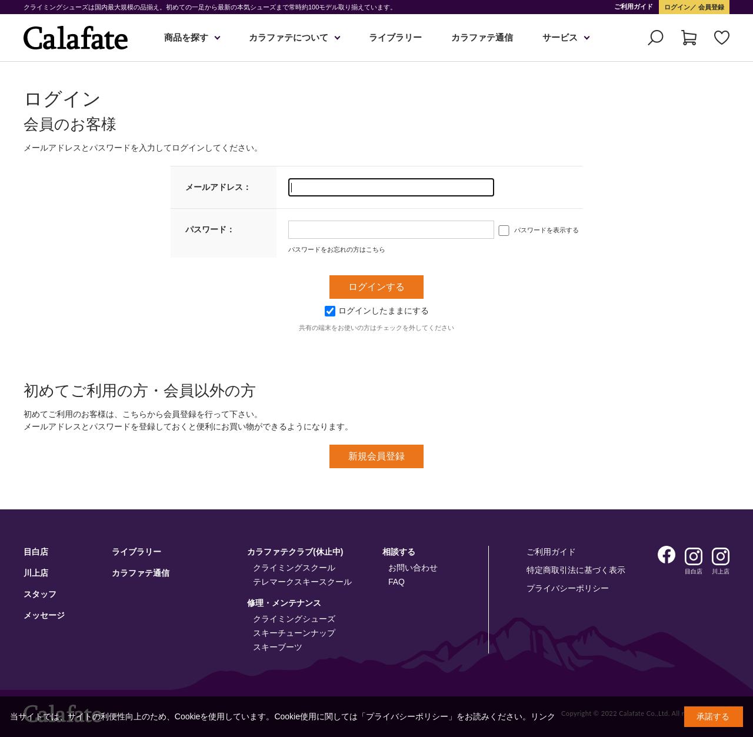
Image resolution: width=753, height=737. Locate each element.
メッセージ (44, 615)
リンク (543, 716)
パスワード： (210, 229)
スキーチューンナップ (294, 633)
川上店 (36, 573)
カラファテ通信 (482, 37)
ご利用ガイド (633, 6)
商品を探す (186, 37)
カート (689, 37)
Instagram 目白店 (693, 556)
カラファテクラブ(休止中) (295, 551)
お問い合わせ (413, 567)
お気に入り (721, 38)
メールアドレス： (218, 187)
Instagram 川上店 (720, 556)
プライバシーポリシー (568, 588)
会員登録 (710, 7)
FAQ (396, 581)
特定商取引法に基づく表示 (576, 570)
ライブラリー (395, 37)
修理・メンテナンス (284, 603)
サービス (560, 37)
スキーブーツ (277, 647)
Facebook (666, 554)
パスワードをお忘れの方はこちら (336, 249)
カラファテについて (288, 37)
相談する (398, 551)
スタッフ (40, 594)
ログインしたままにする (377, 310)
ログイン (677, 7)
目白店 (36, 551)
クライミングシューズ (294, 618)
